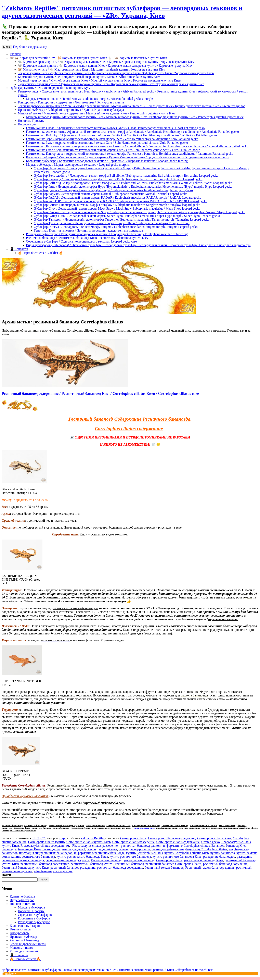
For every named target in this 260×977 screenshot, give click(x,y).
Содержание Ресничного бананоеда (152, 419)
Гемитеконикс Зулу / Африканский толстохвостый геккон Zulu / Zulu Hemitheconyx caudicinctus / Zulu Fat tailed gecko (107, 142)
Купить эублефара (22, 896)
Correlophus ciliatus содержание (129, 428)
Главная (15, 54)
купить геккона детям (102, 828)
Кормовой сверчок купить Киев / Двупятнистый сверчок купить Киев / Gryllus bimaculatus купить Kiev (89, 76)
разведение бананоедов (219, 856)
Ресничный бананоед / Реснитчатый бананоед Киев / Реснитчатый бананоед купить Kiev (87, 237)
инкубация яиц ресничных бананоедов (203, 828)
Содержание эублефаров (35, 914)
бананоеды (7, 828)
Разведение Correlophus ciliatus (24, 785)
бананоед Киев (236, 845)
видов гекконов (116, 534)
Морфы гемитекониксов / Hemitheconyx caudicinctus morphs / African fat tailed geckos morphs (89, 98)
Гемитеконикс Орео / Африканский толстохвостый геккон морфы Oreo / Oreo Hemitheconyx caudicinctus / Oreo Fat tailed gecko (113, 150)
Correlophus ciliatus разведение (133, 842)
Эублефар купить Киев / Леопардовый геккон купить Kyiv (50, 87)
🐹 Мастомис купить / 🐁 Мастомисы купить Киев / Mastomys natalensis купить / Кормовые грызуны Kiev (91, 69)
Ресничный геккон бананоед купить (210, 867)
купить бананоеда (222, 853)
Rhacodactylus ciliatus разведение (94, 845)
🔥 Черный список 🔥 (25, 959)
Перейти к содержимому (30, 46)
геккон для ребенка (80, 828)
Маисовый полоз (21, 947)
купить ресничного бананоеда (130, 856)
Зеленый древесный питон (28, 944)
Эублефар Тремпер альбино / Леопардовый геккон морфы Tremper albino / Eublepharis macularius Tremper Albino (112, 223)
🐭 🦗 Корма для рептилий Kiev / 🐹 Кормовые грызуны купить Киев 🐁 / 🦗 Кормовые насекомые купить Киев (88, 58)
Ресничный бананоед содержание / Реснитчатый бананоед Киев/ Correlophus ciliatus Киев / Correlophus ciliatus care (100, 393)
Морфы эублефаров (31, 907)
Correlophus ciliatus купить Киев (88, 842)
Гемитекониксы (20, 929)
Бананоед (217, 845)
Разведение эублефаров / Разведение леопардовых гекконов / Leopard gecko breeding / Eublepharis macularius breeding (107, 234)
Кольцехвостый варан (25, 925)
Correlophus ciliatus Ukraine (203, 825)
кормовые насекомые (222, 619)
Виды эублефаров (22, 900)
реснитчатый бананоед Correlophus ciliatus (153, 860)
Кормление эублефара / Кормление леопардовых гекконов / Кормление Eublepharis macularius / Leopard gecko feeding (107, 161)
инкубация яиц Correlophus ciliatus (240, 828)
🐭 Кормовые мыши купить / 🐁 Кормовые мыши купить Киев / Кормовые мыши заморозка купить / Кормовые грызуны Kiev (105, 65)
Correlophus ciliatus (95, 825)
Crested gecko (210, 842)
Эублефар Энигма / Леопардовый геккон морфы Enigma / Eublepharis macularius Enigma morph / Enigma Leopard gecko (116, 226)
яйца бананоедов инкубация (53, 871)
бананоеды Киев (22, 828)
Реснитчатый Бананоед (35, 825)
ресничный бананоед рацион (139, 845)
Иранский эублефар (23, 936)
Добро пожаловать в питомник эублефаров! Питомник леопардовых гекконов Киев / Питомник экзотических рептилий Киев (88, 970)
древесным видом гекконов (20, 720)
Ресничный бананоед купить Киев (25, 867)
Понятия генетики (22, 903)
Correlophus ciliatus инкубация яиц (19, 830)
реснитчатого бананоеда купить (67, 860)
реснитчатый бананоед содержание (45, 864)
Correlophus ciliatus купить (46, 842)
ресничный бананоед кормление (225, 864)
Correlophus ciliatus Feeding (175, 825)
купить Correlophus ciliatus (144, 853)
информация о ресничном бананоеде (99, 853)
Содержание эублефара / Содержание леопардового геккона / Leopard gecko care (81, 241)
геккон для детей (122, 828)
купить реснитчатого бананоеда (33, 856)
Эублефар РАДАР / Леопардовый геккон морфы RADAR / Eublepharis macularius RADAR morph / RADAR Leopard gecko (117, 197)
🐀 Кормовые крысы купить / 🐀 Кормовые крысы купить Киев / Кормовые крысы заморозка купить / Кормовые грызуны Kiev (106, 61)
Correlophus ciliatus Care (118, 825)
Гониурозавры (19, 933)
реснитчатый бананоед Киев (203, 860)
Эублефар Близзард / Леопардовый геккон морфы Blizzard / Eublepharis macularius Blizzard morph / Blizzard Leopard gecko (118, 179)
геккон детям (51, 849)
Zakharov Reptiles (93, 838)
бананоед (242, 825)
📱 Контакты (19, 249)
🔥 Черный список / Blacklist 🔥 (40, 253)
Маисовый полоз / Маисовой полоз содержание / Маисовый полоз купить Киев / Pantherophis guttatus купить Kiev (96, 113)
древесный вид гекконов (45, 527)
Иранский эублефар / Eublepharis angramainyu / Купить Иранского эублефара (71, 109)
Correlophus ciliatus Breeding (146, 825)
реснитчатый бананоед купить (92, 864)
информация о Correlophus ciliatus (186, 845)
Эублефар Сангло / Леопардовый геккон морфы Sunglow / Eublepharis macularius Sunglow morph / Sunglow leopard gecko (117, 205)
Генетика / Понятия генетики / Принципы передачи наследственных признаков (88, 230)
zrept (62, 838)
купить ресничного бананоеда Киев (177, 856)
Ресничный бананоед (90, 419)
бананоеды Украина (41, 828)
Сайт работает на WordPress (194, 970)
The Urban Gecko (227, 825)
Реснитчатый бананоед (106, 860)
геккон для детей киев (144, 828)
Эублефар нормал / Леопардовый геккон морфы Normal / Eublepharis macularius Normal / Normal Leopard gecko (110, 194)
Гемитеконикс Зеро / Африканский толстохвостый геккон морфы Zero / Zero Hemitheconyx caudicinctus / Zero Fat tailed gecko (112, 139)
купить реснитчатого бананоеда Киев (82, 856)
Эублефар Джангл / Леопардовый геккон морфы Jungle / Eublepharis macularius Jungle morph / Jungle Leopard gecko (113, 190)
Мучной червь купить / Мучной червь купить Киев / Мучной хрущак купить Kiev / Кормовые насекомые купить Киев (99, 80)
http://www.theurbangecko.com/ (103, 803)
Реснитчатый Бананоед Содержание (66, 825)
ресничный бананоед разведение (72, 867)
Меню (7, 46)
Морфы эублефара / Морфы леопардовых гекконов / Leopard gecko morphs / (78, 164)
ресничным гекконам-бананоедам (75, 608)
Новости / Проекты (31, 120)
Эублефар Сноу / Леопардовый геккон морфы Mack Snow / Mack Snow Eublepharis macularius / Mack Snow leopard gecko (117, 208)
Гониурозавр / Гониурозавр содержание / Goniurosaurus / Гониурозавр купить (71, 102)
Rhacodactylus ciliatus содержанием (45, 845)
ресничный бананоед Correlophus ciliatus (173, 864)
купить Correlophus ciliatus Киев (186, 853)
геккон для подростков (134, 849)
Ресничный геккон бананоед (164, 867)
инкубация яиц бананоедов (169, 828)
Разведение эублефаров (34, 922)
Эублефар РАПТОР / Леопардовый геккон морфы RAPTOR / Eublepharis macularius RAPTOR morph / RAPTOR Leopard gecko (120, 201)
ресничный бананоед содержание (120, 867)
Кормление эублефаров (34, 918)
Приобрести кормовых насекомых (25, 796)
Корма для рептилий (24, 951)
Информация (27, 124)
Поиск (6, 875)
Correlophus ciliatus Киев (214, 838)
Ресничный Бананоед (12, 825)
